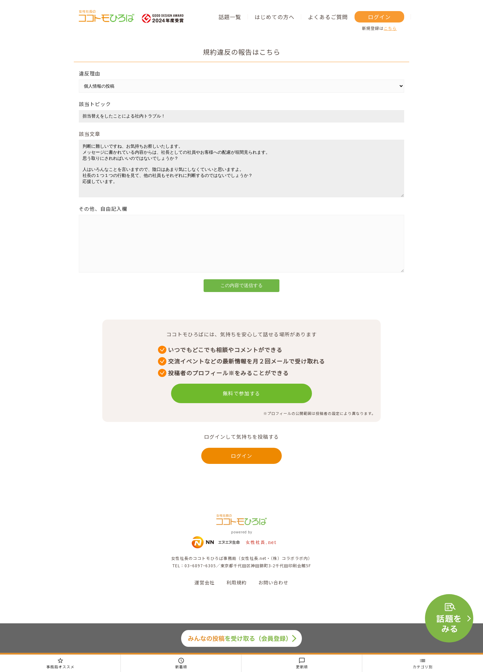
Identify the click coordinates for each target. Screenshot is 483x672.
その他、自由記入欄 (103, 218)
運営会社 (205, 602)
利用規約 (236, 602)
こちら (390, 28)
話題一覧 (229, 17)
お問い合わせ (273, 602)
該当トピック (95, 103)
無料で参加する (241, 413)
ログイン (379, 17)
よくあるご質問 (328, 17)
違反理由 (89, 73)
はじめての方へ (274, 17)
